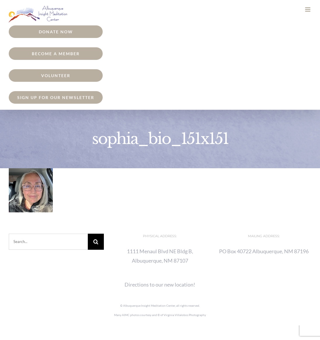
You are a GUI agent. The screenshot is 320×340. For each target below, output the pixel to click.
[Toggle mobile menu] (308, 9)
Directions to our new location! (160, 284)
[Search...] (48, 242)
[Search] (96, 242)
